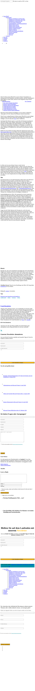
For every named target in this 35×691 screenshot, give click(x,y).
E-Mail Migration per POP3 (9, 106)
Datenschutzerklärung (27, 352)
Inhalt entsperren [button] (4, 466)
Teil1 (15, 118)
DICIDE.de (25, 568)
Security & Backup (13, 588)
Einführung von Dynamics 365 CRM (17, 576)
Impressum (13, 568)
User (19, 296)
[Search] (7, 1)
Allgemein (3, 92)
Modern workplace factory (15, 585)
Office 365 (7, 92)
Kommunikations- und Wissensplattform (18, 580)
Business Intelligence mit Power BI (16, 575)
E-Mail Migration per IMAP (9, 107)
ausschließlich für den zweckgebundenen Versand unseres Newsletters (16, 353)
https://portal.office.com (6, 132)
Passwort (12, 296)
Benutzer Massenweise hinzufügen (11, 105)
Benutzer (3, 296)
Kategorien (8, 574)
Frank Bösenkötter (6, 101)
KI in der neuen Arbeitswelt (15, 579)
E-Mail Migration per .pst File (10, 109)
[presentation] (11, 358)
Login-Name (7, 296)
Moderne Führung (13, 586)
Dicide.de (5, 597)
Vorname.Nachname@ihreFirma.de (8, 188)
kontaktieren (3, 286)
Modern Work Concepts (14, 582)
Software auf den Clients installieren (11, 110)
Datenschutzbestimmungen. (18, 446)
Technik (16, 296)
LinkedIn (28, 319)
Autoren (8, 592)
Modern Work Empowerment (15, 583)
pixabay (7, 291)
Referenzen (11, 590)
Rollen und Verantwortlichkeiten (16, 587)
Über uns (11, 591)
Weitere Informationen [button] (6, 467)
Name (2, 487)
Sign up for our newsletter (8, 499)
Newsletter (31, 568)
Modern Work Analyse (14, 581)
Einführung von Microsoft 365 (15, 577)
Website (2, 490)
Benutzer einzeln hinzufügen (9, 104)
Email (2, 488)
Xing (23, 319)
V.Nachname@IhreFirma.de (25, 188)
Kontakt (5, 596)
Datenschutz (19, 568)
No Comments (28, 101)
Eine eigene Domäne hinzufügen (10, 103)
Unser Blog (5, 572)
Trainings (5, 595)
